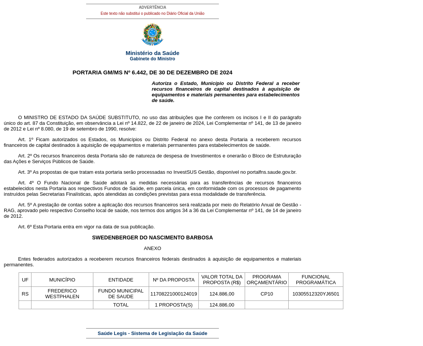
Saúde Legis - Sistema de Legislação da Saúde (153, 333)
